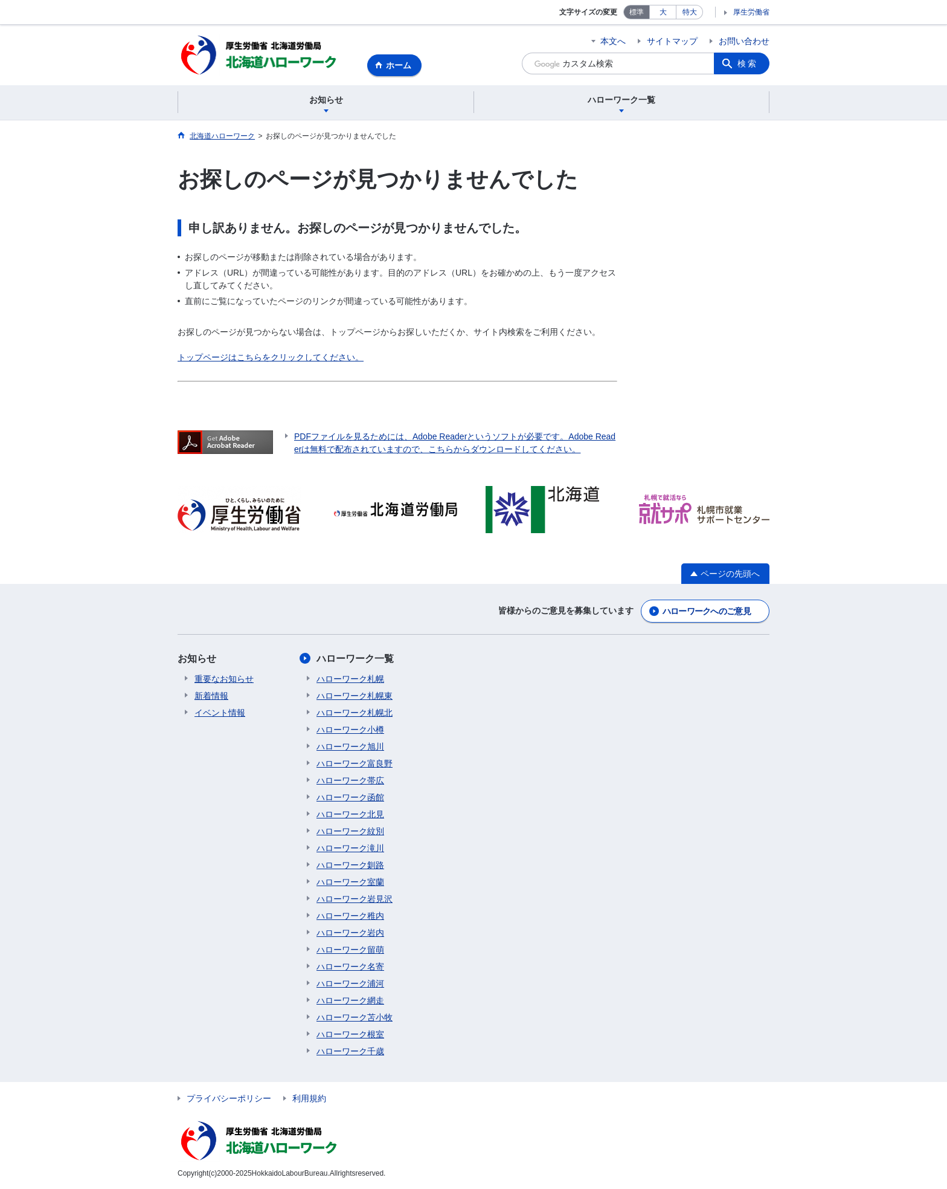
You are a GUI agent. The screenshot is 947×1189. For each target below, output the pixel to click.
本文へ (613, 41)
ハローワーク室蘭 (350, 882)
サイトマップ (672, 41)
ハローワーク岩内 (350, 933)
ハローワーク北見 (350, 814)
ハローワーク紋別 (350, 831)
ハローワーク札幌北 (354, 713)
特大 (689, 12)
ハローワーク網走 (350, 1000)
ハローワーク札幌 (350, 679)
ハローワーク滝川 (350, 848)
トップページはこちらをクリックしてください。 (271, 357)
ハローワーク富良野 (354, 763)
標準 (636, 12)
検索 (747, 63)
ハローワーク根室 (350, 1034)
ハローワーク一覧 (355, 658)
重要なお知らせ (224, 679)
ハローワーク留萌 (350, 949)
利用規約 (309, 1098)
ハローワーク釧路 (350, 865)
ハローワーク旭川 (350, 746)
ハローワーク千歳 (350, 1051)
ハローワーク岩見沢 (354, 899)
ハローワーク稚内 (350, 916)
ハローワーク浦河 (350, 983)
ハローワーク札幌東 (354, 696)
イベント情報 (219, 713)
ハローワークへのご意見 (707, 611)
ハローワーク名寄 (350, 966)
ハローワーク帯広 (350, 780)
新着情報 (211, 696)
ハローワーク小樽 (350, 729)
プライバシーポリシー (229, 1098)
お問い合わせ (744, 41)
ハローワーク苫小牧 (354, 1017)
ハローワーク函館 (350, 797)
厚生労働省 (751, 12)
